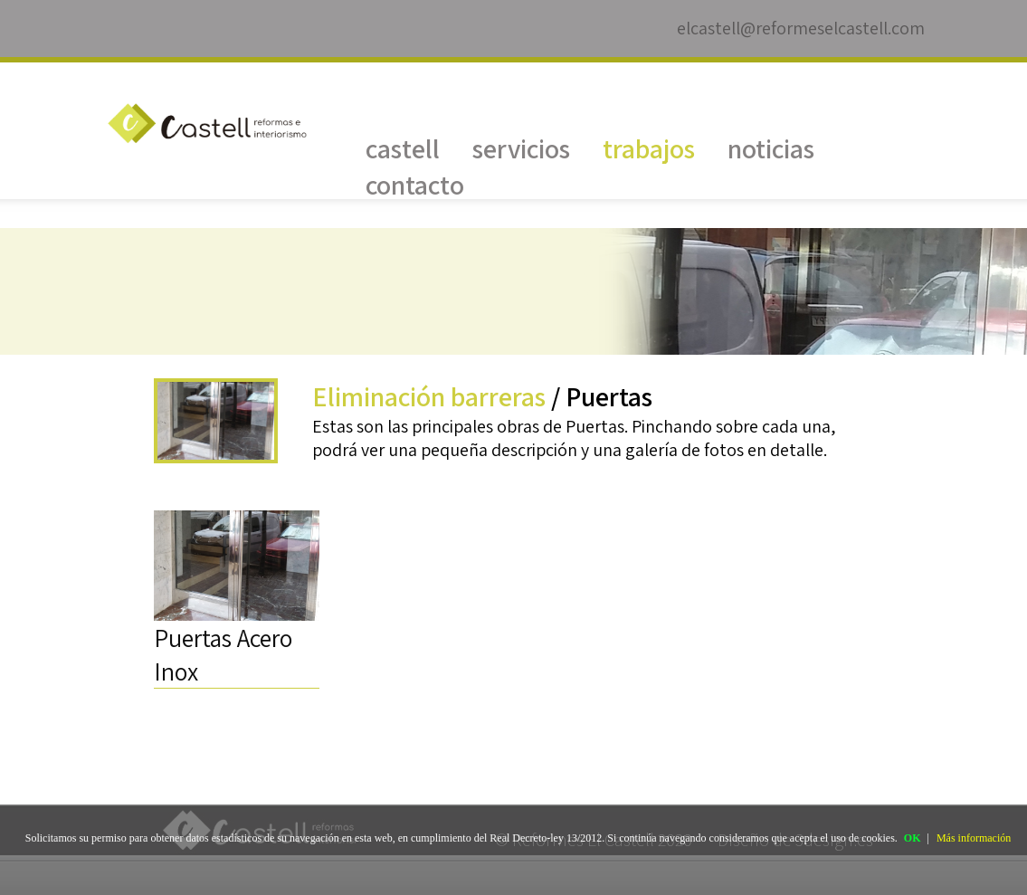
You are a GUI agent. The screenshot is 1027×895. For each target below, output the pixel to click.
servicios (521, 148)
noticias (770, 148)
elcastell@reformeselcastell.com (801, 28)
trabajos (649, 148)
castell (403, 148)
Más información (974, 838)
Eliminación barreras (429, 396)
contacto (415, 185)
